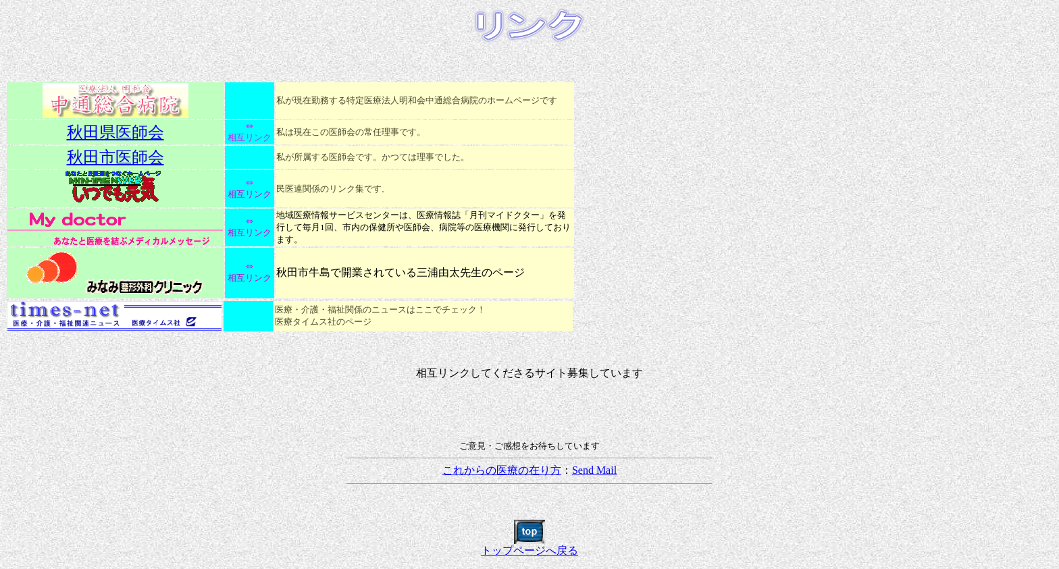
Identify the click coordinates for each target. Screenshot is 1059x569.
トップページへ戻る (529, 545)
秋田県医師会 (115, 132)
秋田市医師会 (115, 157)
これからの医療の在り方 (501, 470)
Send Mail (594, 470)
